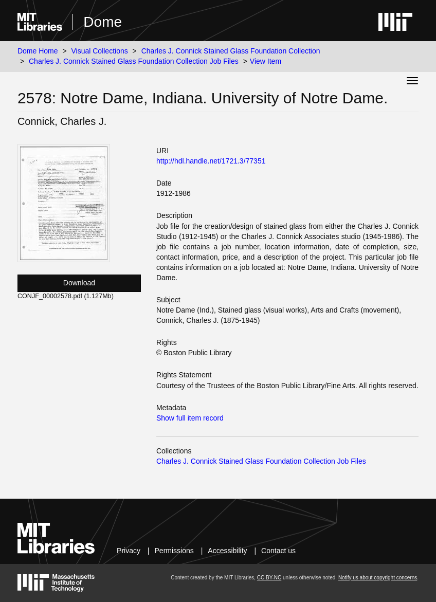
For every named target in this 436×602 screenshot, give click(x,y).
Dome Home (37, 51)
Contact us (278, 550)
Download (79, 283)
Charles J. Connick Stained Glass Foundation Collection (230, 51)
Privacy (128, 550)
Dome (102, 22)
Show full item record (190, 418)
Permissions (174, 550)
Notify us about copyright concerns (377, 577)
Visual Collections (99, 51)
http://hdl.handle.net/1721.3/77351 (211, 161)
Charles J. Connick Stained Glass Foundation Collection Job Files (134, 61)
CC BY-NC (269, 577)
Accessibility (227, 550)
